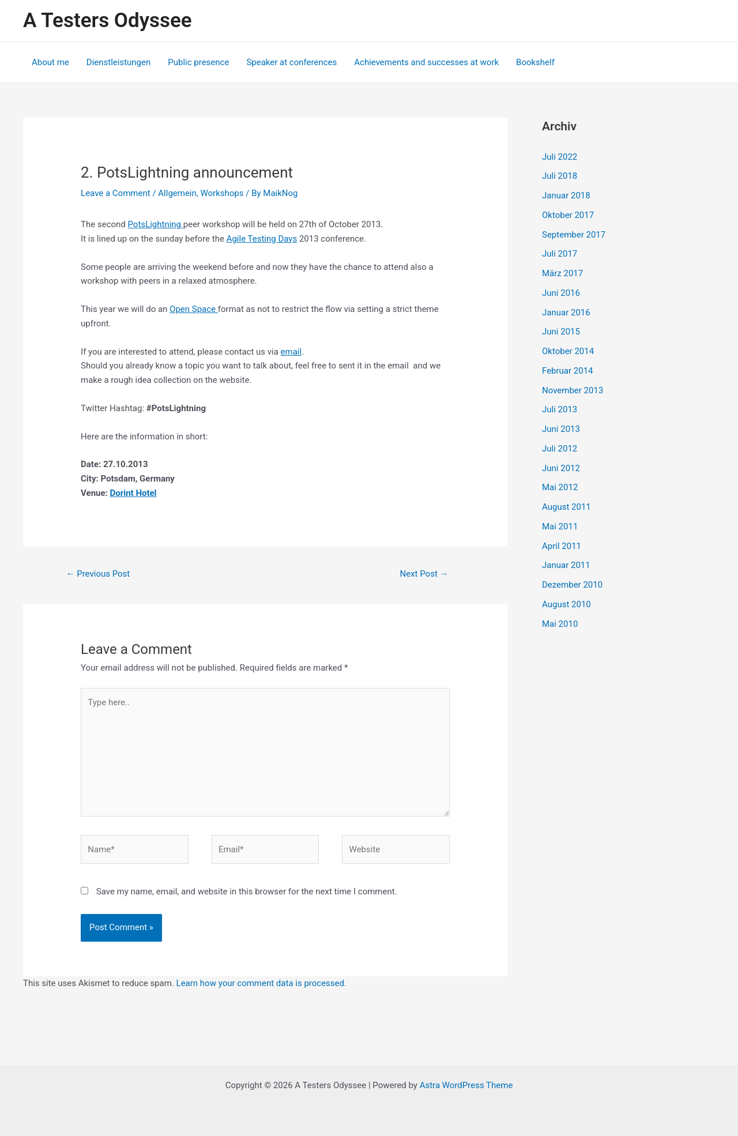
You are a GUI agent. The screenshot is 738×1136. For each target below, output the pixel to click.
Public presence (198, 62)
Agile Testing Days (262, 239)
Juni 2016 (561, 293)
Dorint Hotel (133, 493)
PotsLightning (155, 224)
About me (50, 62)
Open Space (194, 309)
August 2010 (566, 604)
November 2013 (572, 390)
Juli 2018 (559, 176)
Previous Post (98, 574)
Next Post (424, 574)
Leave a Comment (115, 193)
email (291, 352)
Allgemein (177, 193)
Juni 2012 (561, 468)
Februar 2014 (567, 371)
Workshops (221, 193)
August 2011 (566, 507)
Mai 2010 (560, 624)
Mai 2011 (560, 526)
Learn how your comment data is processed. (261, 983)
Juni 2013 (561, 429)
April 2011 (561, 546)
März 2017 (562, 273)
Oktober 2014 (568, 351)
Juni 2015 (561, 331)
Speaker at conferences (291, 62)
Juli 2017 (559, 254)
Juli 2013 (559, 409)
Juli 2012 (559, 448)
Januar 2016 (566, 312)
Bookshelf (535, 62)
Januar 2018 (566, 195)
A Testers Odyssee (107, 20)
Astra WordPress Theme (466, 1085)
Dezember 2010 (572, 585)
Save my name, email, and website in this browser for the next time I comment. (246, 891)
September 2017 (573, 235)
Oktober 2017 (568, 215)
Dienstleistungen (118, 62)
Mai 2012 (560, 487)
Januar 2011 (566, 565)
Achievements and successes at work (426, 62)
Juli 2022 (559, 157)
